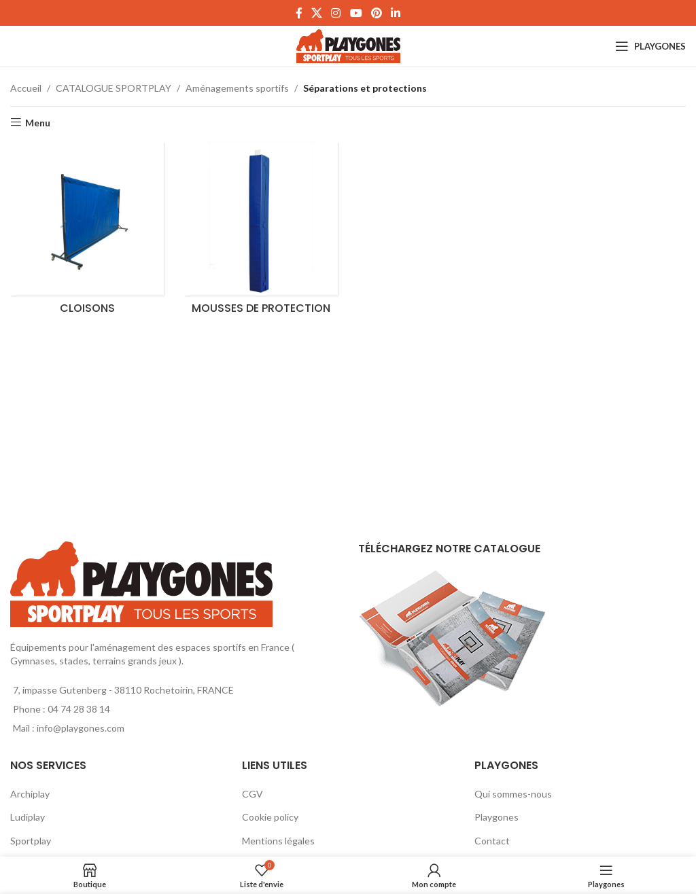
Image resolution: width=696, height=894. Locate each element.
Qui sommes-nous (513, 794)
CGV (252, 794)
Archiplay (30, 794)
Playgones (496, 817)
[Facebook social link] (299, 13)
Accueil (25, 88)
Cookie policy (270, 817)
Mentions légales (278, 840)
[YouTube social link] (355, 13)
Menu (37, 122)
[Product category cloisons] (87, 231)
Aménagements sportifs (237, 88)
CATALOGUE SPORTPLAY (113, 88)
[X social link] (316, 13)
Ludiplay (27, 817)
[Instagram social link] (336, 13)
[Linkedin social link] (396, 13)
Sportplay (30, 840)
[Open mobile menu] (650, 46)
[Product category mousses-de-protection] (261, 231)
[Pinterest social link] (376, 13)
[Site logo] (348, 45)
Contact (492, 840)
